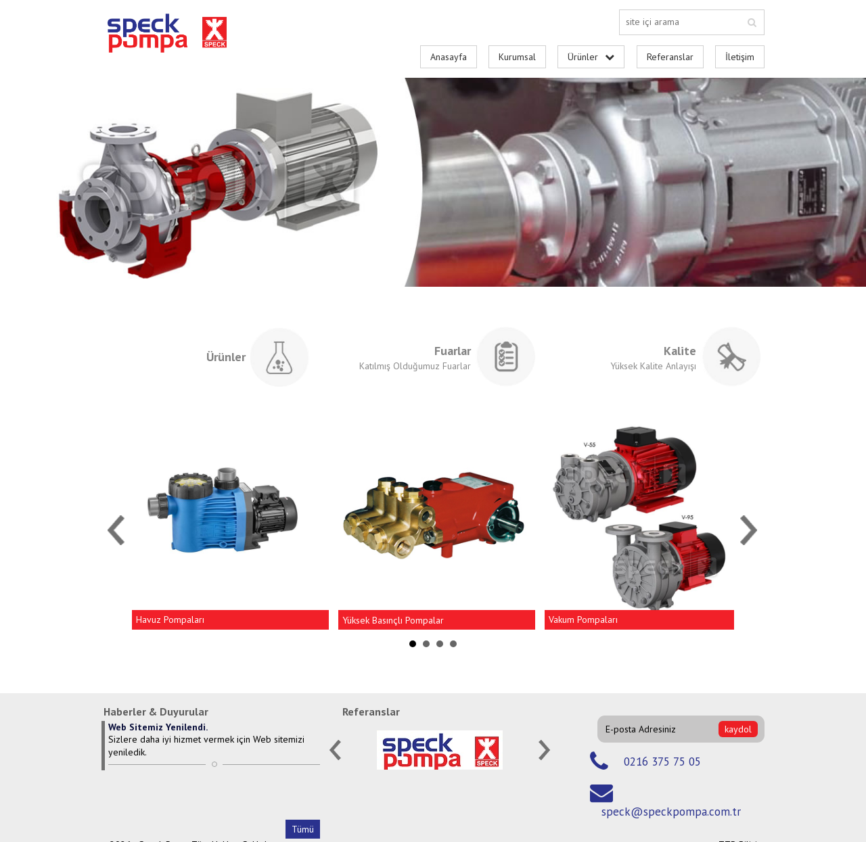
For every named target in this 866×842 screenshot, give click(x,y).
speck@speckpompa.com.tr (671, 811)
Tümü (303, 829)
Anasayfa (448, 57)
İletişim (739, 57)
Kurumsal (517, 57)
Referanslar (670, 57)
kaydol (738, 729)
